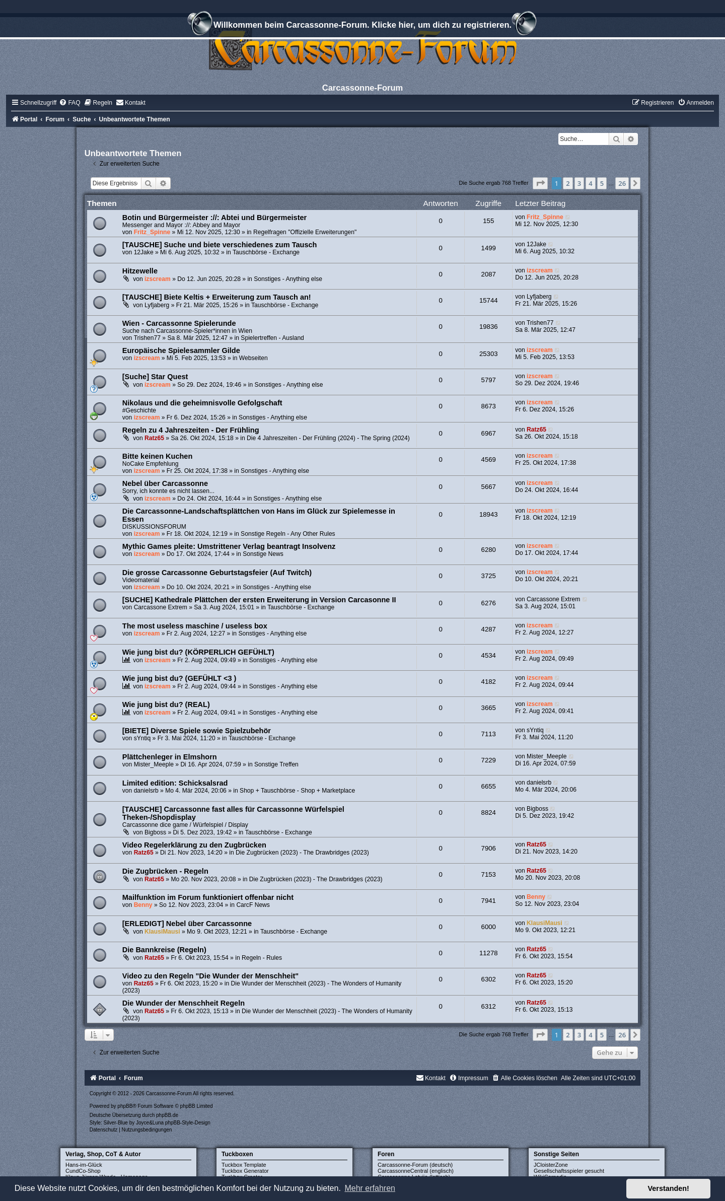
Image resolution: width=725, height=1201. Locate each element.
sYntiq (142, 738)
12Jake (144, 252)
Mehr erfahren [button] (369, 1188)
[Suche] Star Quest (155, 377)
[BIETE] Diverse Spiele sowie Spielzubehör (196, 731)
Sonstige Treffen (276, 764)
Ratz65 (154, 438)
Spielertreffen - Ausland (272, 337)
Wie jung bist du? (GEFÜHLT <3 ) (179, 678)
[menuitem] (69, 102)
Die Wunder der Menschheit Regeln (183, 1003)
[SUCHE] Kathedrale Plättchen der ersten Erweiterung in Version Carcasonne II (259, 600)
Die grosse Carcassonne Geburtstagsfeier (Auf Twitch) (217, 573)
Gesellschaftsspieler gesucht (569, 1171)
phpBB (124, 1106)
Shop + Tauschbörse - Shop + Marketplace (297, 790)
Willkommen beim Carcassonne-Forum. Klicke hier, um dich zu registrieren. (362, 26)
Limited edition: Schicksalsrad (175, 783)
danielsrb (146, 790)
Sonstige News (263, 553)
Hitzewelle (140, 271)
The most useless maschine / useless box (194, 626)
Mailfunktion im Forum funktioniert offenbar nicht (208, 897)
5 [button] (602, 183)
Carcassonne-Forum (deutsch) (415, 1165)
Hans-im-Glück (83, 1165)
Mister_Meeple (154, 764)
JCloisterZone (551, 1165)
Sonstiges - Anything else (288, 278)
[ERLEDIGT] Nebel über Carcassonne (187, 924)
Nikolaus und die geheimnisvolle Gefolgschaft (202, 403)
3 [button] (579, 183)
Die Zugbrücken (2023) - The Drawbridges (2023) (302, 852)
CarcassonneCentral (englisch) (416, 1171)
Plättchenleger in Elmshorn (169, 757)
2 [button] (567, 183)
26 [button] (622, 183)
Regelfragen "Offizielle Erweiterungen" (304, 232)
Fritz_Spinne (152, 232)
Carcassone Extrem (160, 607)
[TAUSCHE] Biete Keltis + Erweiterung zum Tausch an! (216, 297)
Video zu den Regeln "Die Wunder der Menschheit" (210, 976)
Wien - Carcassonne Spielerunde (179, 323)
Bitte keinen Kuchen (157, 456)
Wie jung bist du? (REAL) (166, 704)
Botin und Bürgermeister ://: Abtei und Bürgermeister (214, 218)
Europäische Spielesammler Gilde (181, 350)
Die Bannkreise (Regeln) (164, 950)
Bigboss (155, 832)
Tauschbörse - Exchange (266, 252)
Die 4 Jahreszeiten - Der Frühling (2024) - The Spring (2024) (328, 438)
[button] (540, 183)
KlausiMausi (162, 931)
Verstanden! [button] (668, 1188)
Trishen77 (147, 337)
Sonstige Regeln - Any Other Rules (288, 533)
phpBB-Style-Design (187, 1122)
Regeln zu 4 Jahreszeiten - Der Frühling (190, 430)
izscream (157, 278)
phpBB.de (167, 1115)
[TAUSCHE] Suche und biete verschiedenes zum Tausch (219, 245)
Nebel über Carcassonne (165, 483)
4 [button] (590, 183)
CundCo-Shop (83, 1171)
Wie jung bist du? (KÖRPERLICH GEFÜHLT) (198, 652)
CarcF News (253, 904)
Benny (143, 904)
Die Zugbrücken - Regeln (165, 871)
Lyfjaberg (156, 305)
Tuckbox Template (244, 1165)
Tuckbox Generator (245, 1171)
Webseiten (253, 358)
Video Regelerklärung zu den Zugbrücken (194, 845)
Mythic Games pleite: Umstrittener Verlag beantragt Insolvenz (229, 546)
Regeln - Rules (262, 957)
